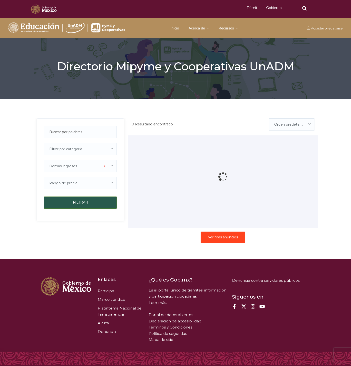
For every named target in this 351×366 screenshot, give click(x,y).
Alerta (103, 323)
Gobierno (274, 8)
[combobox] (80, 149)
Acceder (317, 28)
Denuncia (107, 331)
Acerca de (199, 28)
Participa (106, 291)
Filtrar (80, 202)
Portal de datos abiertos (171, 314)
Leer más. (158, 302)
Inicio (175, 28)
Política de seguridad (168, 333)
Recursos (228, 28)
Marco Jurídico (111, 299)
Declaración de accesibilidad (175, 321)
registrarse (334, 28)
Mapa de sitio (161, 339)
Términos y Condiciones (170, 327)
